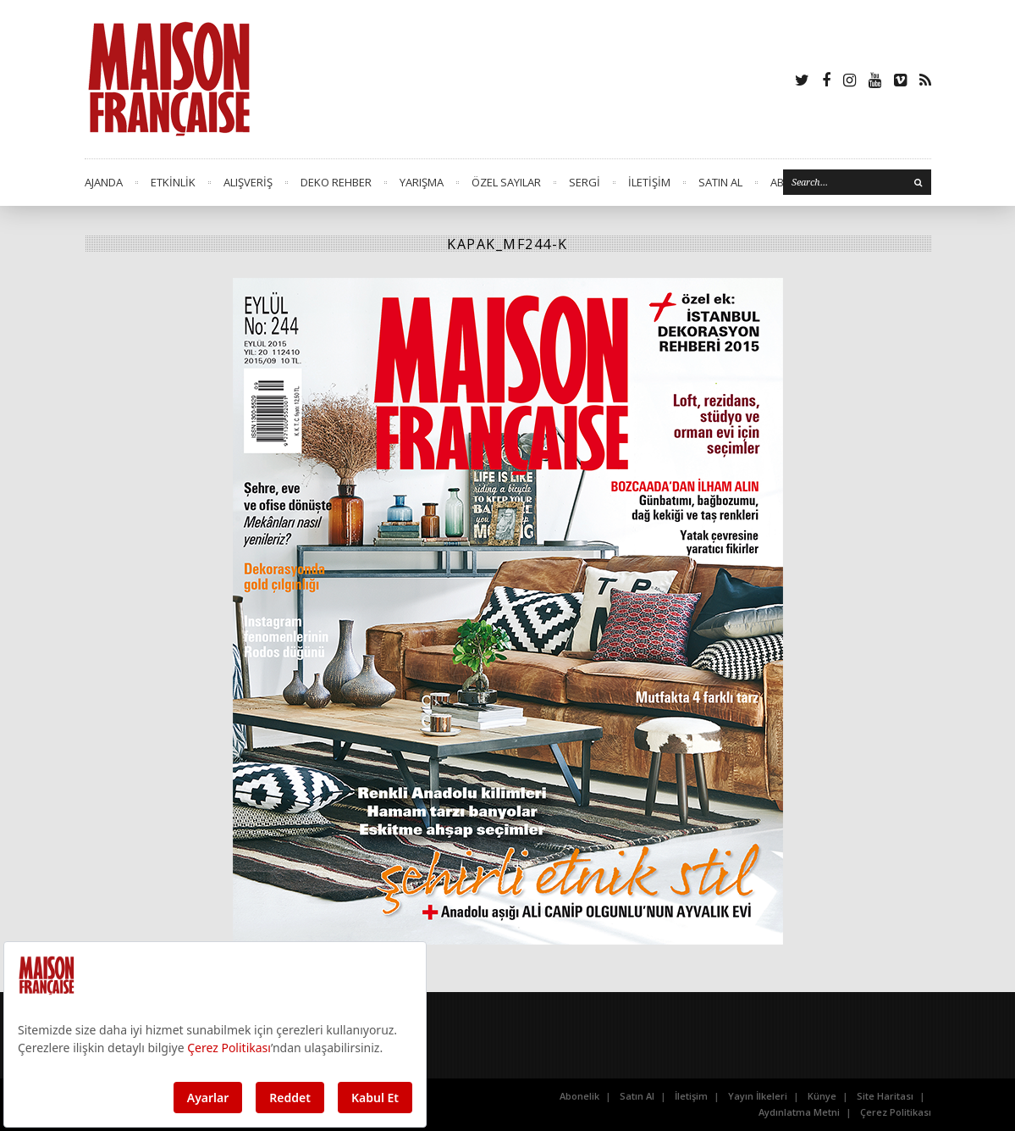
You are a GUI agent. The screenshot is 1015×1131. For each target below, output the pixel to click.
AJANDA (104, 182)
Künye (822, 1095)
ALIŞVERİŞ (248, 182)
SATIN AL (720, 182)
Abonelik (579, 1095)
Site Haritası (885, 1095)
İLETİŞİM (649, 182)
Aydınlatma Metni (799, 1112)
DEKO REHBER (336, 182)
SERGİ (584, 182)
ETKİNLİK (173, 182)
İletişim (691, 1095)
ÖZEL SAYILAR (506, 182)
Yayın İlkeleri (757, 1095)
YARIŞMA (422, 182)
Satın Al (637, 1095)
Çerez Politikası (895, 1112)
